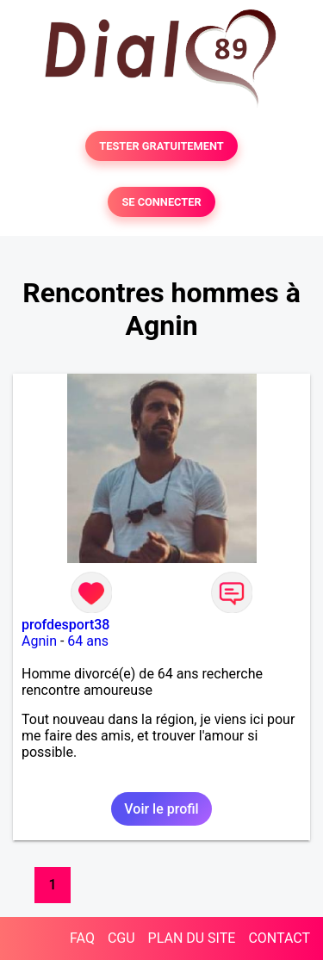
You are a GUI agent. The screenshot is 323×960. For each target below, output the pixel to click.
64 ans (88, 641)
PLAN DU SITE (192, 938)
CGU (121, 938)
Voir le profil (161, 809)
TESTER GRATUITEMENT (161, 145)
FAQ (82, 938)
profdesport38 (65, 624)
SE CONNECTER (161, 201)
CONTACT (279, 938)
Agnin (39, 641)
